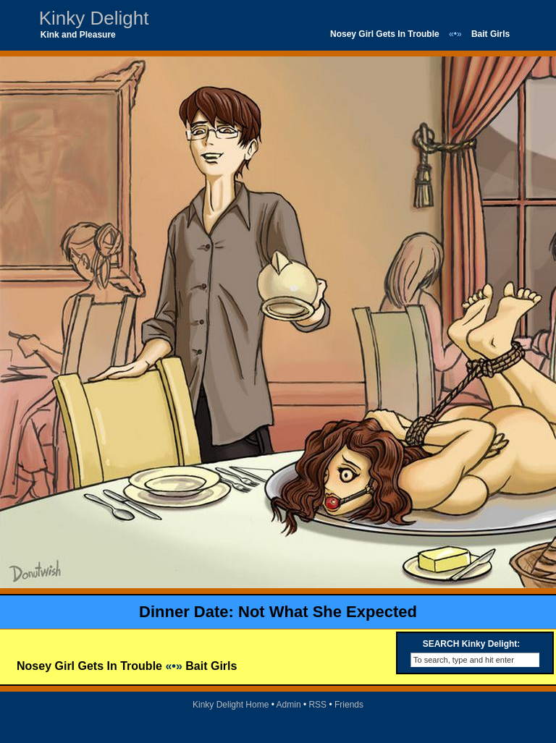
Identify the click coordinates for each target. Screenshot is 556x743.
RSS (317, 705)
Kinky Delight (94, 18)
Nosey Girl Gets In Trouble (384, 34)
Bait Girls (490, 34)
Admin (289, 705)
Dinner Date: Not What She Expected (278, 612)
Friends (348, 705)
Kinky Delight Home (231, 705)
